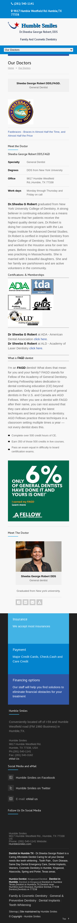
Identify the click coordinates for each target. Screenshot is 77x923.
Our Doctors (24, 68)
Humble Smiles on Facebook (35, 777)
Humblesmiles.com (20, 843)
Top (64, 919)
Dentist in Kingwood (30, 881)
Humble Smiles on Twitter (33, 788)
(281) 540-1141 (22, 3)
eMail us (32, 799)
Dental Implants (49, 900)
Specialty (14, 162)
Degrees (13, 170)
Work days (14, 190)
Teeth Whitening (20, 905)
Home (11, 68)
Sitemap (13, 911)
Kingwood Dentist (38, 878)
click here (40, 339)
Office (11, 178)
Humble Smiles (49, 911)
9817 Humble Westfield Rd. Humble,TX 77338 (36, 12)
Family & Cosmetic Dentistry (28, 895)
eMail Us (14, 758)
